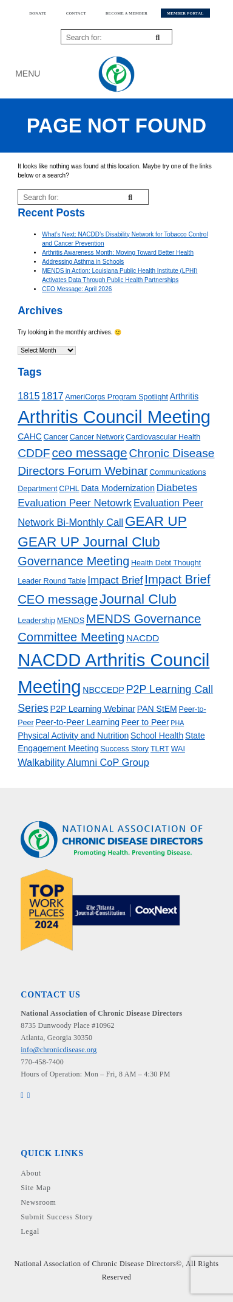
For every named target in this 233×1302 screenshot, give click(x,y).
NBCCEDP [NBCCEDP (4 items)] (103, 690)
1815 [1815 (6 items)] (28, 395)
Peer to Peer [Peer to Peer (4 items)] (145, 722)
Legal (30, 1231)
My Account (199, 74)
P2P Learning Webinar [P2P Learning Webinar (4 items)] (93, 709)
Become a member (126, 13)
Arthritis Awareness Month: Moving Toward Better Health (118, 252)
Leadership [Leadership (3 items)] (36, 620)
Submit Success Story (57, 1217)
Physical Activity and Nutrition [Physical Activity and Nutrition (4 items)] (73, 735)
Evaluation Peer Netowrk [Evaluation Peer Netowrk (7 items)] (75, 503)
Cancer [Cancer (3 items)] (56, 437)
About (31, 1173)
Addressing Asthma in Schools (83, 261)
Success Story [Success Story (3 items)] (124, 749)
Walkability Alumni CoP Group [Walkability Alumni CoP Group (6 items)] (83, 762)
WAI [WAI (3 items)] (178, 749)
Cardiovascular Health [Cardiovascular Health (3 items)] (163, 437)
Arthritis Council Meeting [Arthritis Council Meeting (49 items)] (114, 417)
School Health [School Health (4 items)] (156, 735)
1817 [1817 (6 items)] (52, 395)
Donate (38, 13)
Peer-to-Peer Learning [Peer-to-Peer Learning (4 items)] (77, 722)
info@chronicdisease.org (58, 1049)
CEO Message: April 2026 (77, 289)
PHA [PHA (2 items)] (177, 722)
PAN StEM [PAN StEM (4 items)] (157, 709)
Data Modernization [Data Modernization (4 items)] (118, 488)
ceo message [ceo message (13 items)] (89, 453)
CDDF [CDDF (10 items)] (34, 453)
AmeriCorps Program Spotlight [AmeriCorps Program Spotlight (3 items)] (116, 397)
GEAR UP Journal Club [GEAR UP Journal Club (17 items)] (89, 541)
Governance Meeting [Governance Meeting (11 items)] (73, 561)
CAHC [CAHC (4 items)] (30, 436)
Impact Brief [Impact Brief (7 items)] (115, 580)
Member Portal (185, 13)
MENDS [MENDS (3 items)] (70, 620)
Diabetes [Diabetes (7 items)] (177, 488)
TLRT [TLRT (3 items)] (159, 749)
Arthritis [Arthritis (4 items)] (184, 396)
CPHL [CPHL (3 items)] (69, 488)
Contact (76, 13)
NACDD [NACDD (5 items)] (142, 638)
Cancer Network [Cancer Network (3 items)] (97, 437)
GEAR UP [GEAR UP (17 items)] (156, 521)
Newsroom (38, 1202)
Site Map (35, 1187)
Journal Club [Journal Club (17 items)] (138, 599)
